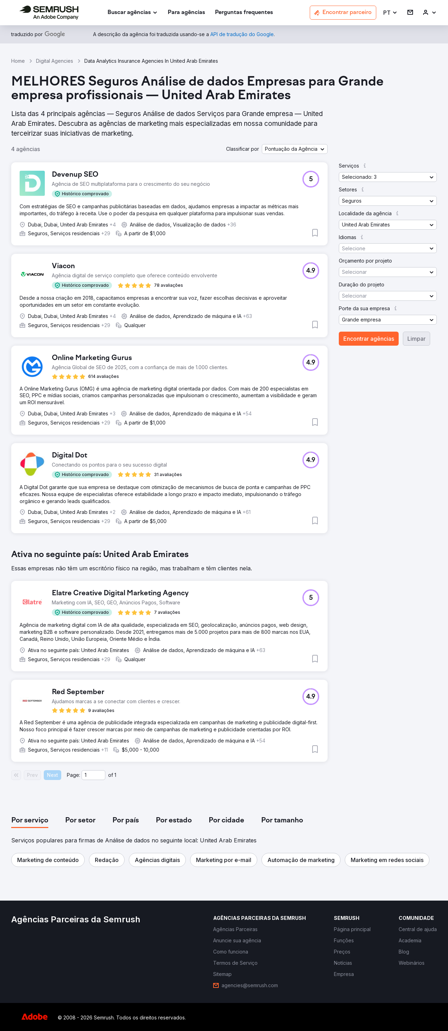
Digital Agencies (54, 61)
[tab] (29, 821)
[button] (390, 12)
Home (18, 61)
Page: (73, 775)
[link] (186, 12)
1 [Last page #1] (115, 775)
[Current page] (93, 775)
